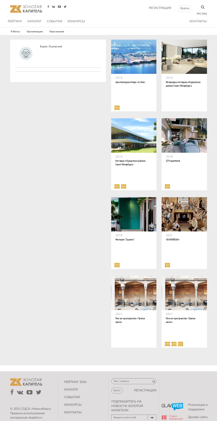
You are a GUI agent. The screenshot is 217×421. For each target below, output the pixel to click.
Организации (35, 31)
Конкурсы (76, 21)
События (54, 21)
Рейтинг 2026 (75, 382)
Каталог (34, 21)
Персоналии (56, 31)
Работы (15, 31)
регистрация (160, 8)
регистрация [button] (145, 390)
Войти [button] (184, 8)
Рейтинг (15, 21)
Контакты (198, 21)
